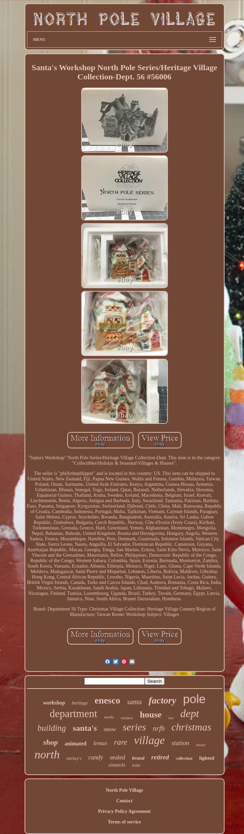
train (136, 765)
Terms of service (124, 821)
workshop (54, 703)
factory (162, 700)
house (151, 715)
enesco (107, 700)
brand (138, 758)
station (180, 742)
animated (75, 743)
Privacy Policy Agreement (124, 811)
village (149, 740)
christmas (191, 726)
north (47, 754)
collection (184, 758)
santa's (85, 728)
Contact (124, 800)
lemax (100, 743)
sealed (117, 757)
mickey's (74, 758)
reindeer (127, 718)
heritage (80, 703)
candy (95, 757)
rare (120, 742)
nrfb (158, 728)
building (52, 727)
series (134, 727)
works (109, 717)
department (73, 714)
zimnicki (117, 765)
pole (194, 699)
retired (160, 757)
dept (189, 713)
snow (110, 729)
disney (200, 745)
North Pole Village (124, 790)
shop (50, 742)
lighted (206, 758)
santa (134, 702)
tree (170, 718)
